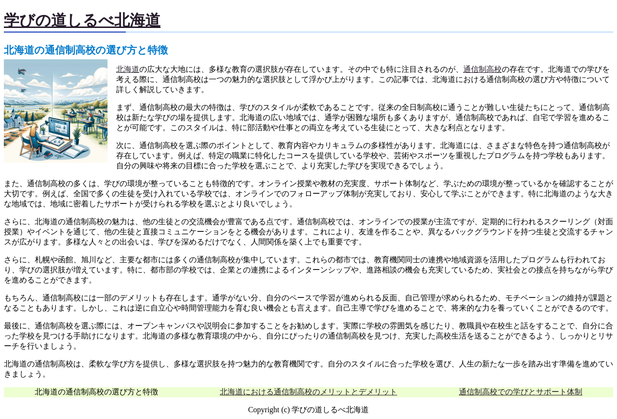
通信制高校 (482, 69)
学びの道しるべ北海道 (82, 20)
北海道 (127, 69)
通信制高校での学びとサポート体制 (520, 392)
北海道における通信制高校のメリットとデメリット (308, 392)
